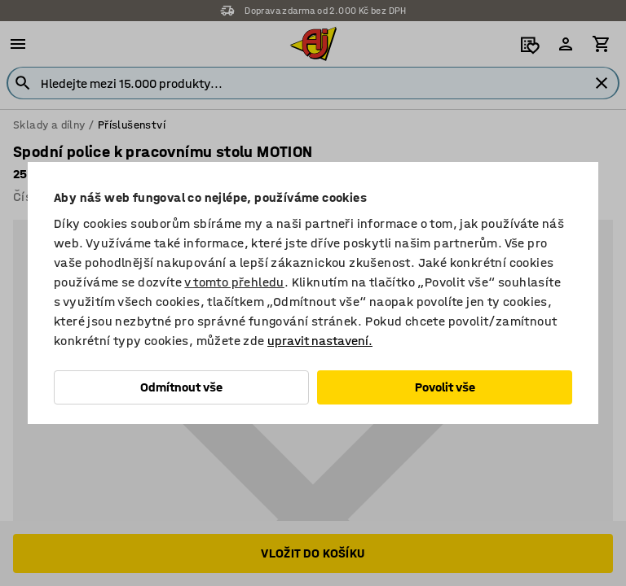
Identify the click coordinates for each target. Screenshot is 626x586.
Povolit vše (445, 387)
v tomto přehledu (234, 282)
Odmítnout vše (181, 387)
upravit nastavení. (320, 340)
